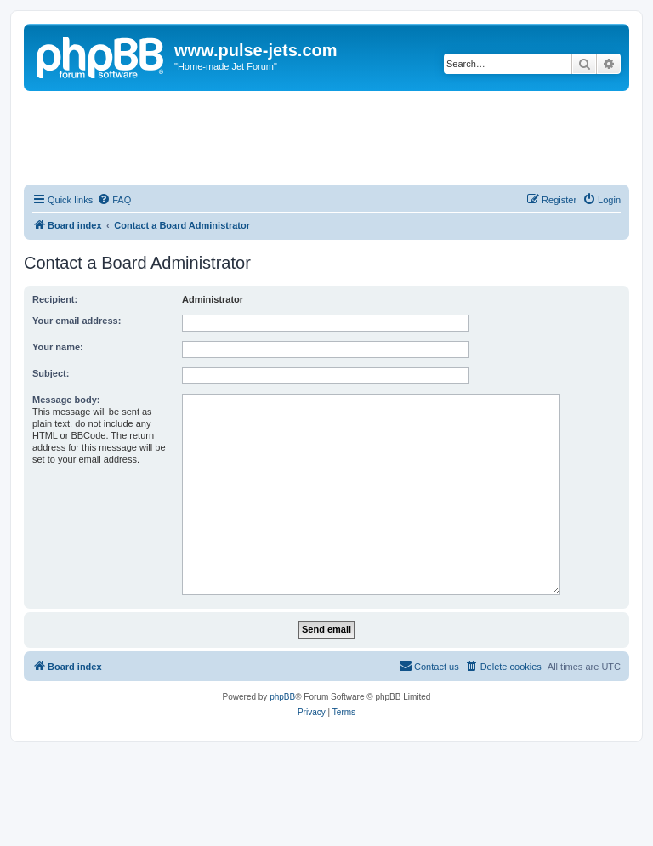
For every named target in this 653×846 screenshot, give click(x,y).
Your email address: (76, 320)
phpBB (282, 696)
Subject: (50, 373)
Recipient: (54, 299)
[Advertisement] (326, 137)
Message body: (65, 400)
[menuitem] (114, 200)
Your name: (57, 347)
